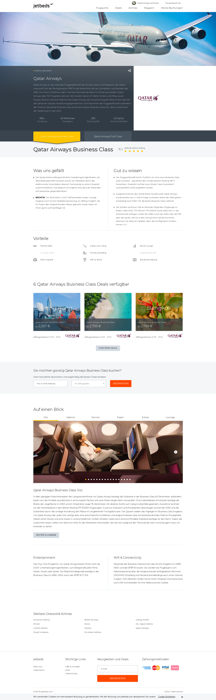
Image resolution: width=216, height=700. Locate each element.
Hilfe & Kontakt (72, 666)
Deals (118, 8)
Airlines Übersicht (43, 70)
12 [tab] (116, 479)
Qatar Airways (142, 628)
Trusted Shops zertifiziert (145, 3)
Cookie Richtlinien (166, 696)
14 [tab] (121, 479)
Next (175, 452)
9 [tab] (108, 479)
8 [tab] (105, 479)
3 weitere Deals (108, 348)
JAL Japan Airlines (144, 624)
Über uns (37, 666)
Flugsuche (102, 8)
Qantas (87, 628)
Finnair (36, 624)
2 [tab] (88, 479)
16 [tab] (127, 479)
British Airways (91, 619)
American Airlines (41, 619)
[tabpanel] (108, 452)
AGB (67, 670)
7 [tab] (102, 479)
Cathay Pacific (142, 619)
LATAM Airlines (40, 628)
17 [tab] (130, 479)
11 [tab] (113, 479)
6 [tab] (99, 479)
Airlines (133, 8)
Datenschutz (71, 673)
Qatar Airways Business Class (56, 136)
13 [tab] (119, 479)
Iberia (87, 624)
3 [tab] (91, 479)
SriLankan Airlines (92, 632)
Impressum (39, 670)
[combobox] (89, 383)
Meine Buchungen (172, 8)
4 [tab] (94, 479)
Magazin (149, 8)
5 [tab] (97, 479)
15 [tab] (124, 479)
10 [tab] (110, 479)
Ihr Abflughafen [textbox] (82, 383)
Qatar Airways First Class (108, 136)
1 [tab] (86, 479)
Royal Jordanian (41, 632)
